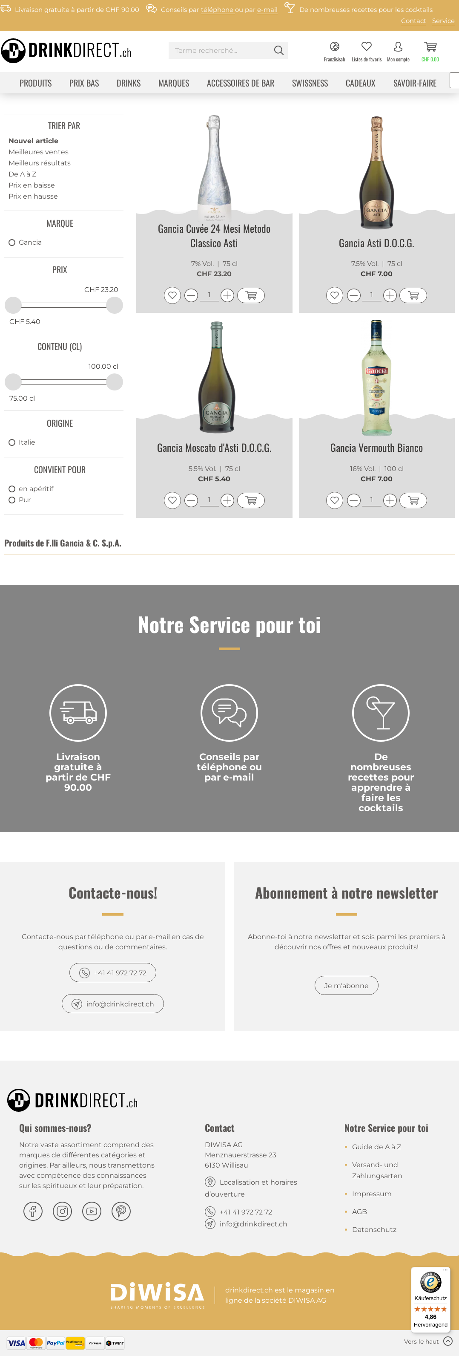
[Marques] (173, 84)
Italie (27, 442)
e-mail (267, 10)
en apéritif (36, 489)
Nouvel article (33, 141)
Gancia (30, 242)
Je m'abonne (346, 986)
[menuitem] (228, 51)
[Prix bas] (84, 84)
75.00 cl (22, 398)
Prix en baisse (32, 185)
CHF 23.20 (101, 290)
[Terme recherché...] (228, 50)
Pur (25, 500)
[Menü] (445, 1272)
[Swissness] (310, 84)
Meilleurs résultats (40, 163)
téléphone (218, 10)
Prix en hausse (33, 196)
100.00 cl (103, 366)
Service (443, 21)
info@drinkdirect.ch (120, 1004)
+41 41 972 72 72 (120, 973)
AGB (359, 1212)
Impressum (372, 1194)
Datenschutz (374, 1230)
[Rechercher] (279, 50)
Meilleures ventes (39, 152)
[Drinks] (128, 84)
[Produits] (35, 84)
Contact (413, 21)
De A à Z (22, 174)
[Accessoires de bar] (240, 84)
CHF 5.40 (24, 322)
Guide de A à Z (376, 1147)
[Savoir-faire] (414, 84)
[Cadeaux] (360, 84)
